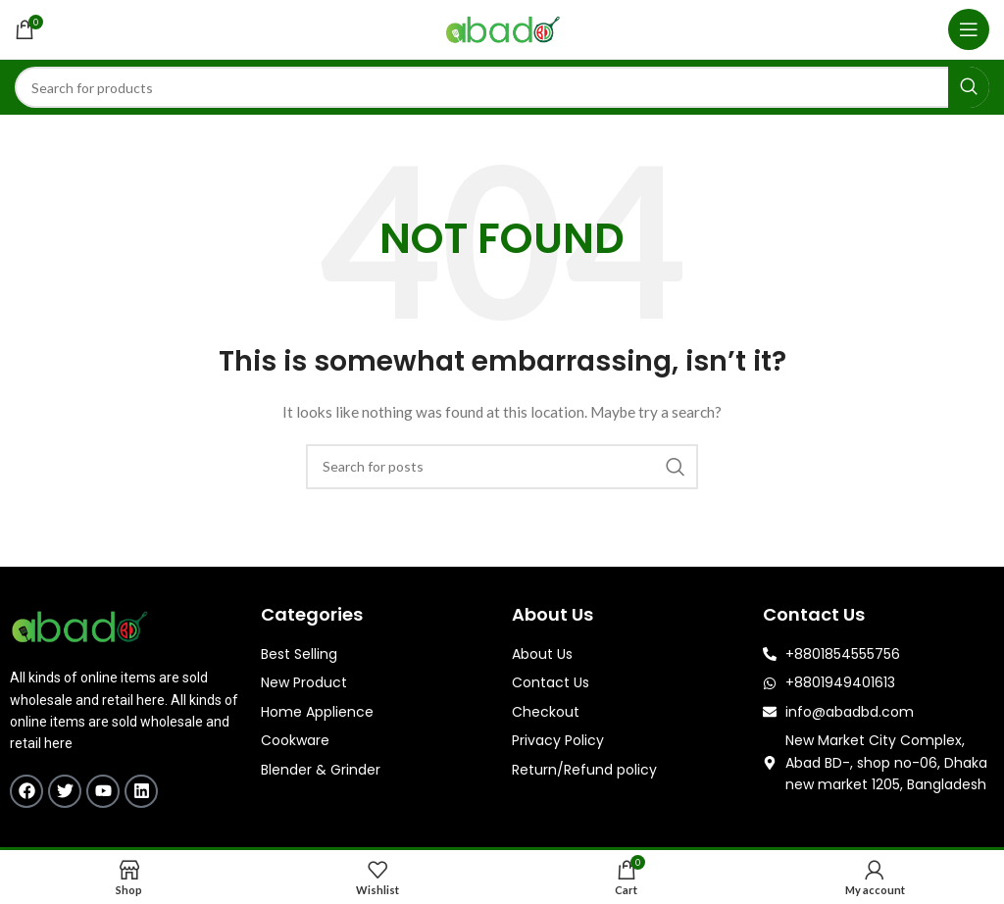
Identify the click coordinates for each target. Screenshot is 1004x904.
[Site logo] (502, 28)
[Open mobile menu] (968, 29)
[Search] (502, 87)
